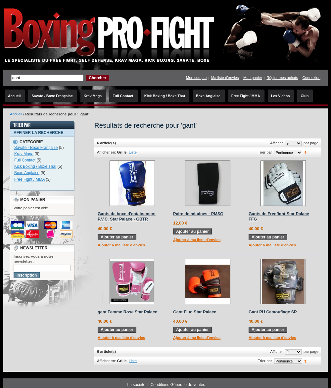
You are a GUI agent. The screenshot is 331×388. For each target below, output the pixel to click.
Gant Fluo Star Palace (194, 312)
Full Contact (24, 160)
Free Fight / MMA (29, 179)
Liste (133, 152)
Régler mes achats (282, 78)
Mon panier (252, 78)
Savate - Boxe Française (36, 147)
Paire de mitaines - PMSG (198, 214)
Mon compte (196, 78)
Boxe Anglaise (26, 172)
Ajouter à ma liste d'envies (121, 245)
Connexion (311, 78)
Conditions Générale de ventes (178, 384)
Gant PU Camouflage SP (273, 312)
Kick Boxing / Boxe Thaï (35, 166)
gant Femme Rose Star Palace (127, 312)
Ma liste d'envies (225, 78)
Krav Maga (23, 154)
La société (136, 384)
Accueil (16, 114)
